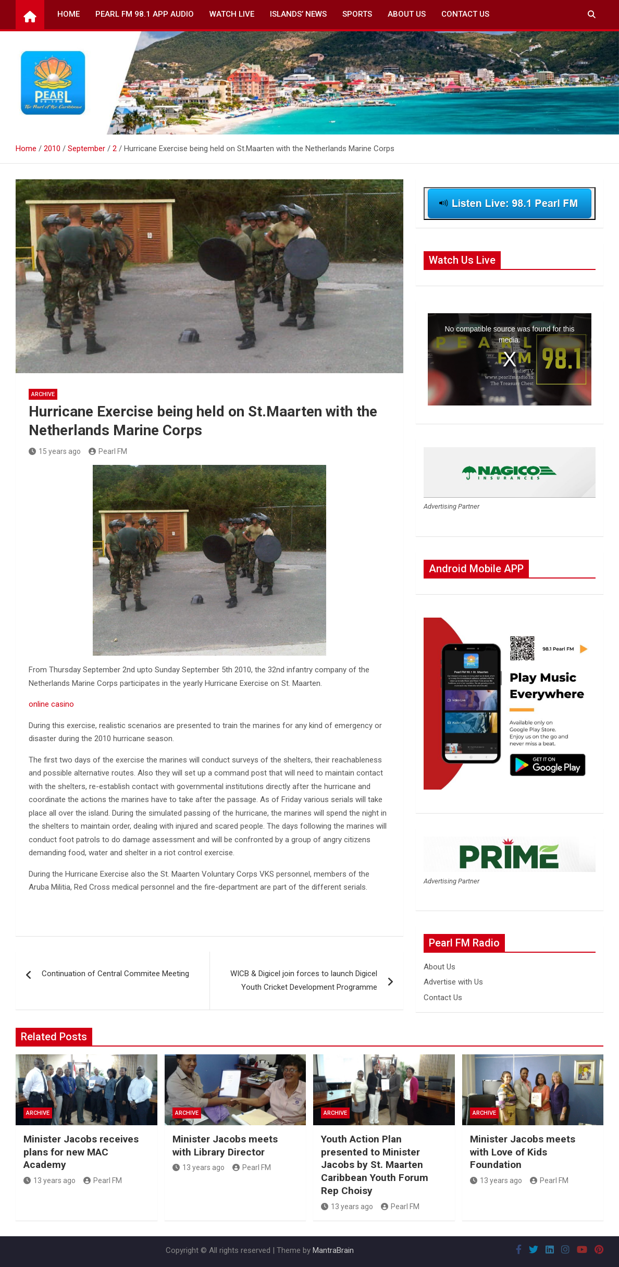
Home (68, 14)
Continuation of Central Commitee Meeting (115, 973)
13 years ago (49, 1180)
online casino (51, 704)
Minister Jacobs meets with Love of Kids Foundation (522, 1152)
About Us (407, 14)
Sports (357, 14)
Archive (43, 394)
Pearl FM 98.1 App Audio (144, 14)
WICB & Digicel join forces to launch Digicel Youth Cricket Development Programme (303, 980)
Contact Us (465, 14)
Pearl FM (108, 451)
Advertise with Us (453, 982)
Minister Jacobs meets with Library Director (225, 1145)
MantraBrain (333, 1250)
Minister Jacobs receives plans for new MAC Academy (81, 1152)
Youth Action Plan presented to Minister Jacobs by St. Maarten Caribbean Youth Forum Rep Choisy (374, 1165)
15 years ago (55, 451)
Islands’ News (298, 14)
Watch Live (231, 14)
